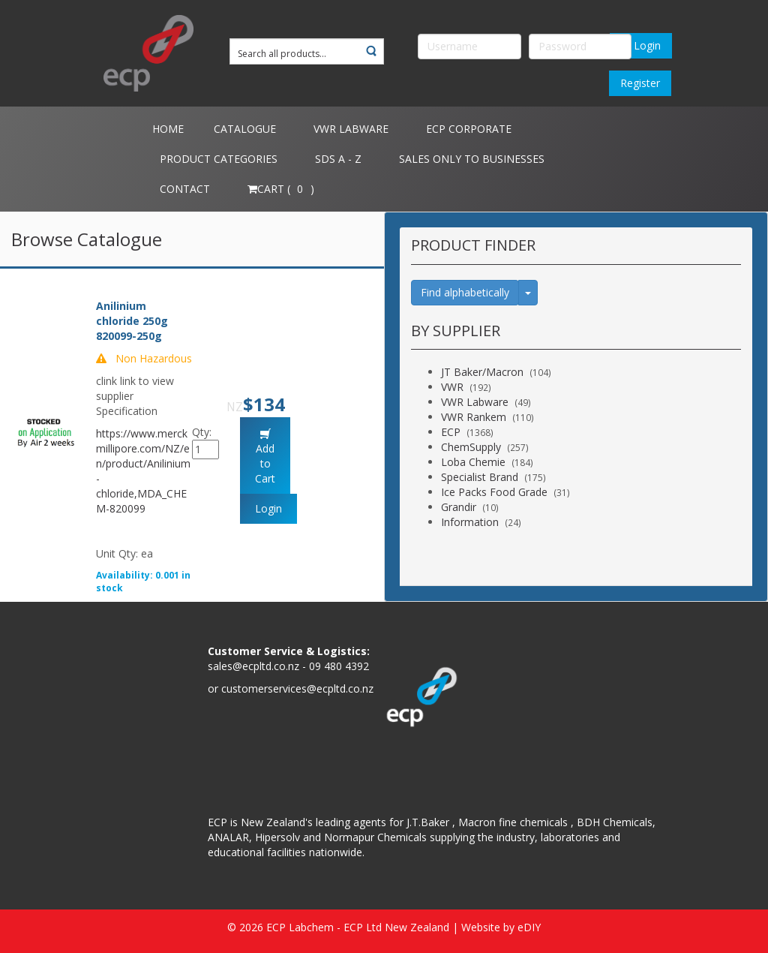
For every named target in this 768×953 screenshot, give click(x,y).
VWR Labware (351, 129)
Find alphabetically (465, 292)
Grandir (458, 507)
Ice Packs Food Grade (494, 492)
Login (641, 45)
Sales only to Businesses (471, 159)
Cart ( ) (281, 189)
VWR (452, 387)
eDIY (529, 927)
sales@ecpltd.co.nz (253, 666)
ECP (450, 432)
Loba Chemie (473, 462)
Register (640, 83)
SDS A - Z (338, 159)
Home (168, 129)
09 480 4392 (339, 666)
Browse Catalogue (86, 239)
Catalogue (245, 129)
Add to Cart (265, 463)
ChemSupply (471, 447)
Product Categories (219, 159)
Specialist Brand (479, 477)
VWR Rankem (473, 417)
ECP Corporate (469, 129)
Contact (185, 189)
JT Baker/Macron (482, 372)
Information (470, 522)
